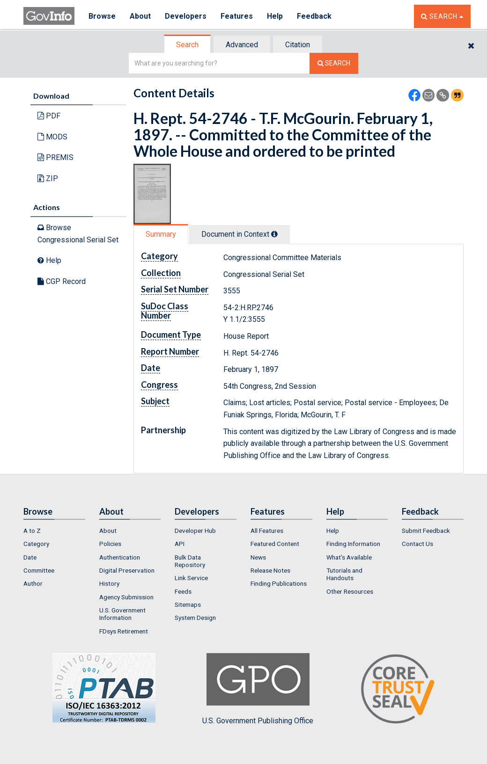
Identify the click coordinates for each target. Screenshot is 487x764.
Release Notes (270, 570)
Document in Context (239, 234)
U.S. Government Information (122, 613)
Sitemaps (188, 604)
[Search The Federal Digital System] (334, 63)
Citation (297, 44)
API (179, 543)
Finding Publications (279, 583)
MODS (52, 136)
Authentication (119, 557)
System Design (195, 617)
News (258, 557)
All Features (267, 530)
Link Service (191, 578)
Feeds (183, 591)
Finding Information (353, 543)
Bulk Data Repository (190, 560)
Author (33, 583)
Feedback (314, 16)
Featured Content (275, 543)
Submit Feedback (426, 530)
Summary (161, 234)
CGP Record (61, 281)
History (109, 583)
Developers (186, 16)
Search (187, 44)
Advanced (242, 44)
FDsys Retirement (123, 631)
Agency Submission (126, 597)
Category (36, 543)
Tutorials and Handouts (344, 574)
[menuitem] (54, 530)
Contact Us (417, 543)
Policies (110, 543)
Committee (38, 570)
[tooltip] (274, 234)
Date (30, 557)
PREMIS (55, 157)
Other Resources (349, 591)
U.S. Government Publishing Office (257, 689)
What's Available (349, 557)
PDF (48, 115)
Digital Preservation (127, 570)
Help (275, 16)
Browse (102, 16)
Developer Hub (195, 530)
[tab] (188, 45)
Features (237, 16)
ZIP (47, 178)
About (140, 16)
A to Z (32, 530)
